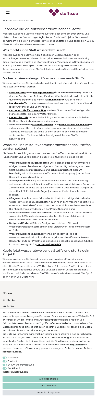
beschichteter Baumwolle (74, 124)
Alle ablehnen (48, 385)
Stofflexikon (9, 300)
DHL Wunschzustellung (21, 365)
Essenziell (13, 358)
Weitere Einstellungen (15, 372)
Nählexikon (9, 306)
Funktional (14, 368)
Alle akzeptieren (48, 379)
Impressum (76, 345)
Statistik (12, 361)
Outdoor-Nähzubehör (49, 244)
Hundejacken (56, 100)
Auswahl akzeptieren (48, 392)
